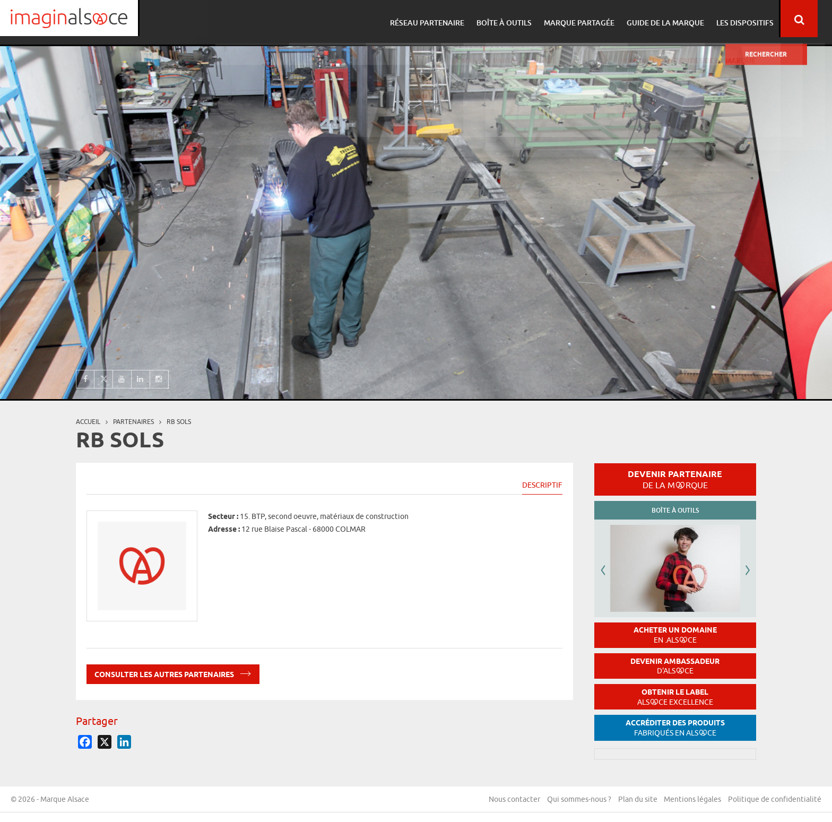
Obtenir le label (675, 697)
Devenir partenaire (675, 479)
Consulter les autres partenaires (173, 672)
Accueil (88, 422)
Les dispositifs (754, 18)
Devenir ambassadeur (675, 666)
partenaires (133, 422)
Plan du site (635, 800)
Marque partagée (591, 18)
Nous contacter (509, 800)
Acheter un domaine (675, 635)
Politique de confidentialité (774, 800)
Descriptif (542, 485)
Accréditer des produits (675, 728)
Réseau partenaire (442, 18)
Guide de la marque (676, 18)
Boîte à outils (517, 18)
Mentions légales (691, 800)
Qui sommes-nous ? (575, 800)
